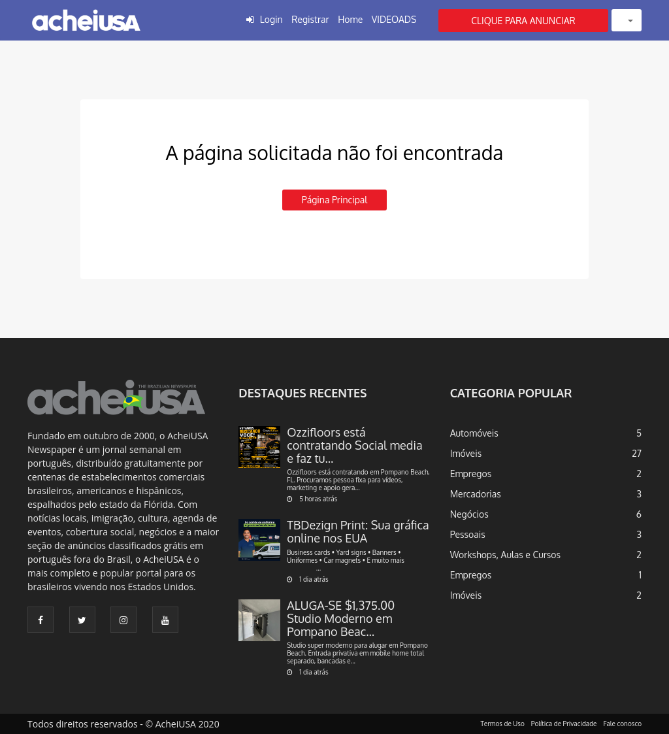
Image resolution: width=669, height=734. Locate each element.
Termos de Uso (503, 723)
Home (350, 19)
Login (271, 19)
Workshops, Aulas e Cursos (505, 554)
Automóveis (474, 433)
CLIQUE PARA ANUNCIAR (523, 20)
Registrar (310, 19)
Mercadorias (475, 493)
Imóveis (466, 453)
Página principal (334, 199)
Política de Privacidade (564, 723)
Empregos (471, 473)
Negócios (469, 514)
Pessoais (467, 534)
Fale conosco (623, 723)
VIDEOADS (394, 19)
